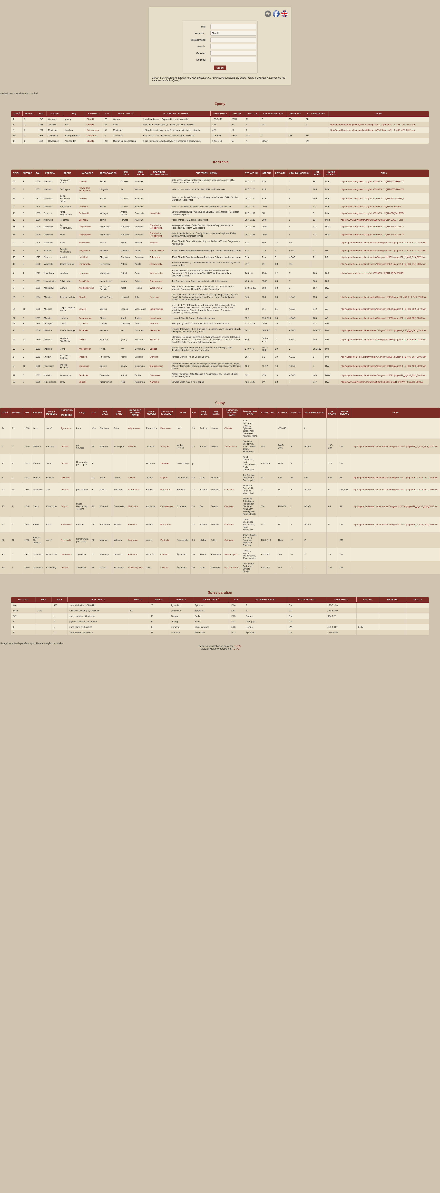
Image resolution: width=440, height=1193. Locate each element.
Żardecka (165, 463)
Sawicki (82, 309)
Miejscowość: (198, 40)
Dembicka (84, 375)
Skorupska (84, 366)
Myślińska (133, 506)
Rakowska (133, 554)
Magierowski (85, 226)
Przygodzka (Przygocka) (84, 189)
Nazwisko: (200, 33)
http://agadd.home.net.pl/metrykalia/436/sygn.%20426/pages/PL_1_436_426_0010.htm (372, 130)
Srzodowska (134, 489)
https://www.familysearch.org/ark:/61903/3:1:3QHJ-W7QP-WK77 (372, 181)
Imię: (203, 26)
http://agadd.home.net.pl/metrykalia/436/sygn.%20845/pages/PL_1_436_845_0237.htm (395, 446)
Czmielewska (166, 506)
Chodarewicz (156, 281)
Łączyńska (84, 273)
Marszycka (155, 330)
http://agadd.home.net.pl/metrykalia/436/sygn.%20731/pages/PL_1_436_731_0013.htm (372, 124)
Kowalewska (156, 318)
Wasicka (132, 446)
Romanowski (85, 318)
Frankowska (85, 264)
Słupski (64, 506)
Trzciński (83, 357)
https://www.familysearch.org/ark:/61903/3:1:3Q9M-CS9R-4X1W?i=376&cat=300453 (382, 382)
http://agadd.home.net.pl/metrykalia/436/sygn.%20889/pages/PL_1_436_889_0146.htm (383, 339)
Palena (131, 477)
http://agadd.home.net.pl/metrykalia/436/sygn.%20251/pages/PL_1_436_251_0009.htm (395, 524)
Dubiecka (228, 489)
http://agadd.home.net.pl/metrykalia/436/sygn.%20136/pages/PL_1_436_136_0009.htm (383, 366)
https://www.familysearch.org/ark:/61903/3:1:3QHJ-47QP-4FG (371, 206)
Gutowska (229, 540)
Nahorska (154, 382)
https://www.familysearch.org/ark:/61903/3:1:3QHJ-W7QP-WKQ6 (372, 198)
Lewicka (164, 567)
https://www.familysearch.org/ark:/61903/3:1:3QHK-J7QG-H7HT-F (373, 220)
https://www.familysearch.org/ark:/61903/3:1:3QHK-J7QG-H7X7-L (373, 213)
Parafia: (201, 46)
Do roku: (201, 59)
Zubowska (133, 540)
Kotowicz (132, 524)
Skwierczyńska (231, 554)
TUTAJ (237, 646)
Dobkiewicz (92, 135)
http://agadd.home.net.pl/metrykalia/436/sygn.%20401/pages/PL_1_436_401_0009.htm (395, 489)
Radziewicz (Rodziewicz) (156, 226)
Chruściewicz (156, 366)
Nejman (164, 477)
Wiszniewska (156, 273)
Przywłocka (84, 250)
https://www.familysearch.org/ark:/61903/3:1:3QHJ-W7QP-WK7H (372, 226)
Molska (82, 339)
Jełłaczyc (65, 477)
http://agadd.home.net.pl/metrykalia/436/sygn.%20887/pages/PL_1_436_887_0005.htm (383, 357)
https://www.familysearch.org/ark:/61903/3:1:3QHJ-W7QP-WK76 (372, 189)
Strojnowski (84, 242)
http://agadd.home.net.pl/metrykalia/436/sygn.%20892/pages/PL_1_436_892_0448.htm (383, 375)
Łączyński (83, 323)
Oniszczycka (92, 130)
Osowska (228, 506)
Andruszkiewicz (86, 288)
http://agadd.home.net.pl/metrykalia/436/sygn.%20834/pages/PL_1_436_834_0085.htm (395, 506)
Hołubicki (83, 257)
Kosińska (154, 339)
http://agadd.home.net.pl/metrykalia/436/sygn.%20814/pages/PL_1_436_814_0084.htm (383, 242)
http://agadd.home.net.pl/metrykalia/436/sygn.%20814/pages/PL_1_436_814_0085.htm (383, 264)
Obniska (154, 357)
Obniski (90, 119)
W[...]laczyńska (231, 567)
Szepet (153, 349)
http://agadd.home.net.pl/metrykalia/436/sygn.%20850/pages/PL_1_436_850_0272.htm (383, 309)
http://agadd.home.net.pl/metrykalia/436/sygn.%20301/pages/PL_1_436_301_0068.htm (395, 477)
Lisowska (83, 206)
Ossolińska (84, 281)
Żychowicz (66, 428)
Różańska (84, 330)
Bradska (154, 242)
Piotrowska (165, 428)
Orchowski (84, 213)
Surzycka (154, 297)
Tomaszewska (157, 250)
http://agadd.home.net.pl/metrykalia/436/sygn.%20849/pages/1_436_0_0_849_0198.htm (384, 297)
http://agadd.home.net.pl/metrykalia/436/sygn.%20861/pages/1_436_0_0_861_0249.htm (384, 330)
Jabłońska (155, 257)
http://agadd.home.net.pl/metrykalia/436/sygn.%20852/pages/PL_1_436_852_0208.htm (383, 318)
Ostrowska (155, 375)
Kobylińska (155, 213)
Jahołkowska (230, 446)
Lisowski (83, 181)
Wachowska (156, 288)
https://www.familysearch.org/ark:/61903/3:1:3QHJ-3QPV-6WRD (372, 273)
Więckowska (85, 349)
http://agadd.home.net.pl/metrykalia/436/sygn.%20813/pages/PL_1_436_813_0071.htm (383, 250)
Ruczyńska (165, 489)
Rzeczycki (66, 540)
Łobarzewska (156, 309)
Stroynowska (156, 264)
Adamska (154, 323)
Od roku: (201, 53)
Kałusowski (66, 524)
